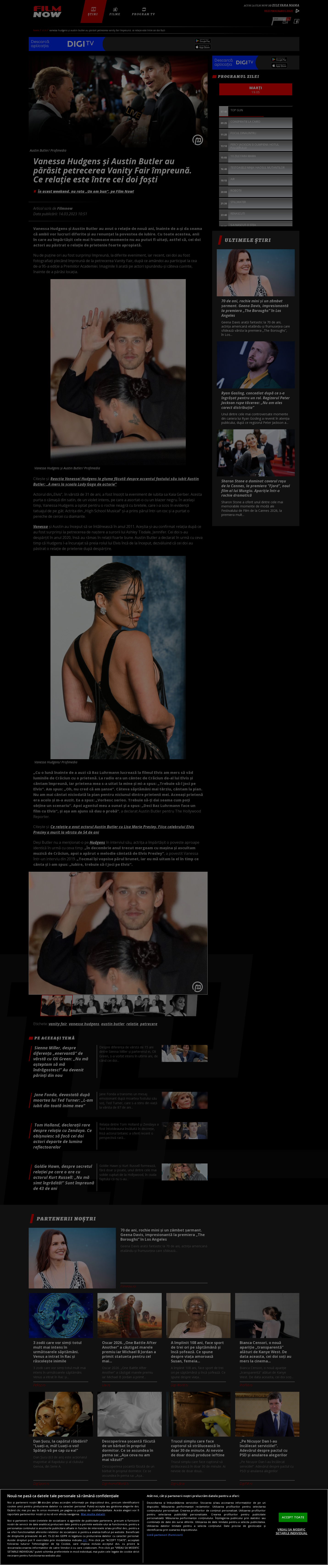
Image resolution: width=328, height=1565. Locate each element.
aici (85, 1540)
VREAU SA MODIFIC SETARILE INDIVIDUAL (291, 1531)
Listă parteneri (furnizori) (165, 1535)
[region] (164, 1527)
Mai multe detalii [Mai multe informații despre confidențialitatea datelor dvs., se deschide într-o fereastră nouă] (93, 1514)
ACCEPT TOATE (293, 1517)
